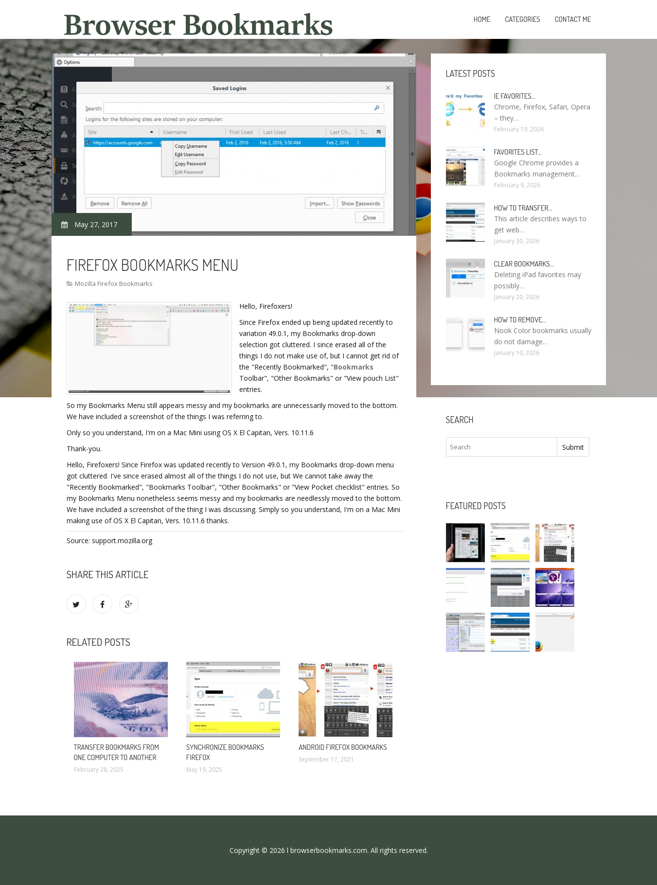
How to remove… (520, 319)
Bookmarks (353, 367)
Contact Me (573, 19)
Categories (522, 19)
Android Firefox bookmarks (343, 747)
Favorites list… (518, 152)
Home (482, 19)
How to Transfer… (523, 207)
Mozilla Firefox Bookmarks (114, 283)
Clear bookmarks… (524, 263)
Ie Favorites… (514, 96)
